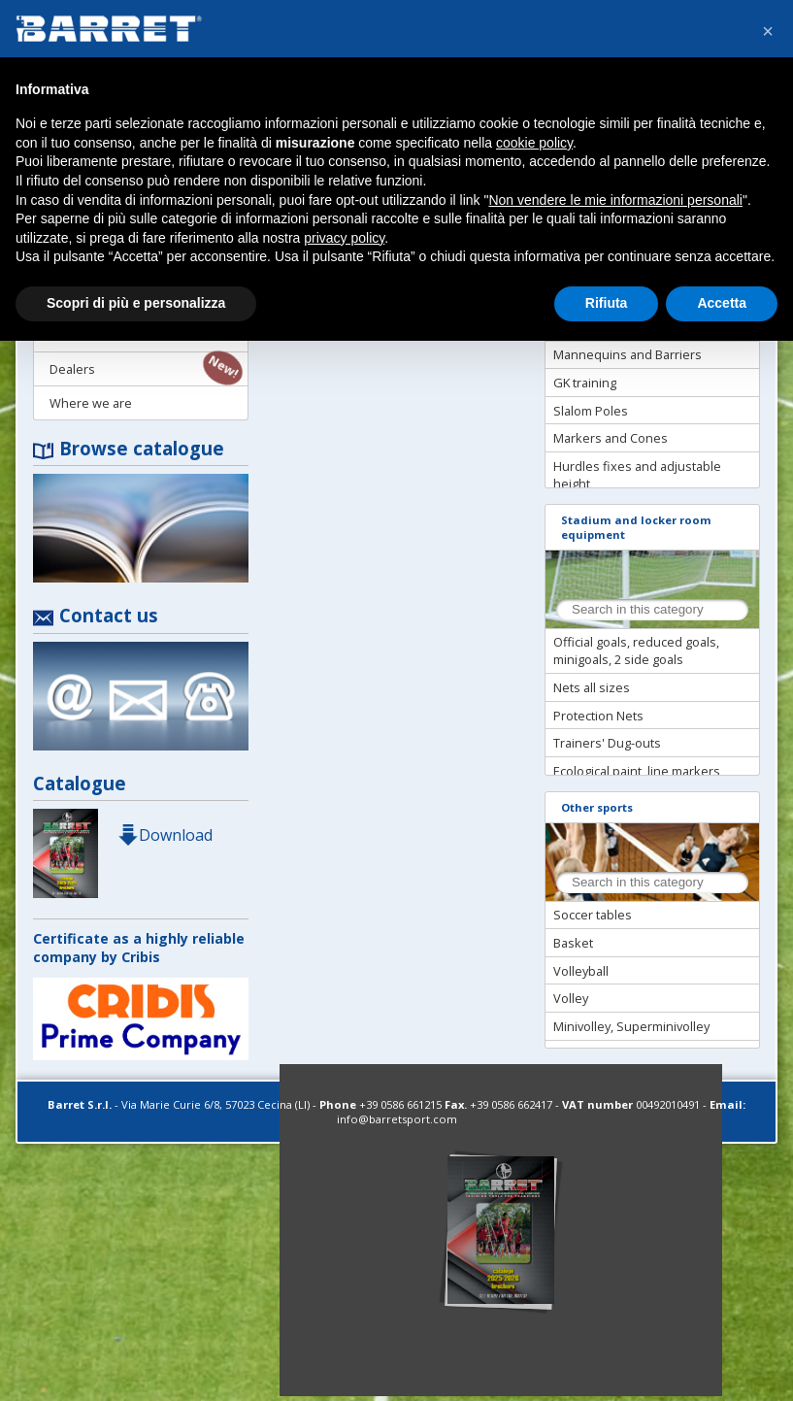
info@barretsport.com (397, 1119)
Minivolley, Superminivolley (631, 1026)
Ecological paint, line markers (636, 771)
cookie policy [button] (534, 142)
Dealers (72, 369)
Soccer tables (592, 914)
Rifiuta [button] (606, 303)
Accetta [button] (721, 303)
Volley (570, 998)
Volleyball (581, 971)
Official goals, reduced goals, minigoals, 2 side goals (636, 650)
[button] (767, 31)
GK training (584, 382)
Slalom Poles (590, 410)
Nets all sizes (591, 687)
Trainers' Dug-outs (607, 742)
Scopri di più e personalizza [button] (136, 303)
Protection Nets (598, 715)
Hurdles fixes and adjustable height (637, 474)
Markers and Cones (610, 438)
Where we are (91, 403)
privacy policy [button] (344, 238)
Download (165, 835)
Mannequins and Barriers (627, 354)
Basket (573, 942)
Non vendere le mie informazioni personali (615, 200)
